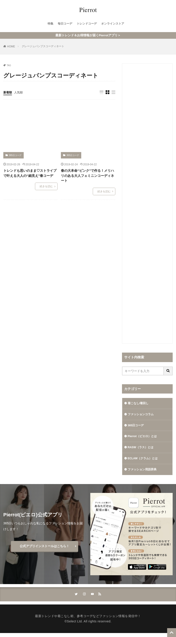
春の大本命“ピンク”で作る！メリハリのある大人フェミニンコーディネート (87, 176)
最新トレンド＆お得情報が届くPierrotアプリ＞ (88, 35)
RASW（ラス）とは (142, 449)
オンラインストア (114, 23)
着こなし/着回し (139, 403)
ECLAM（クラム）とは (144, 461)
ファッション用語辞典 (143, 472)
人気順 (19, 92)
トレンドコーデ (86, 23)
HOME (11, 46)
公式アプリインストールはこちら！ (44, 549)
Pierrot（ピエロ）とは (143, 438)
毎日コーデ (63, 23)
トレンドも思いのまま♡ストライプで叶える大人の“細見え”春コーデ (29, 173)
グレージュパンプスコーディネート (43, 46)
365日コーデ (15, 155)
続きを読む (46, 186)
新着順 (8, 92)
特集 (48, 23)
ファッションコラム (142, 415)
